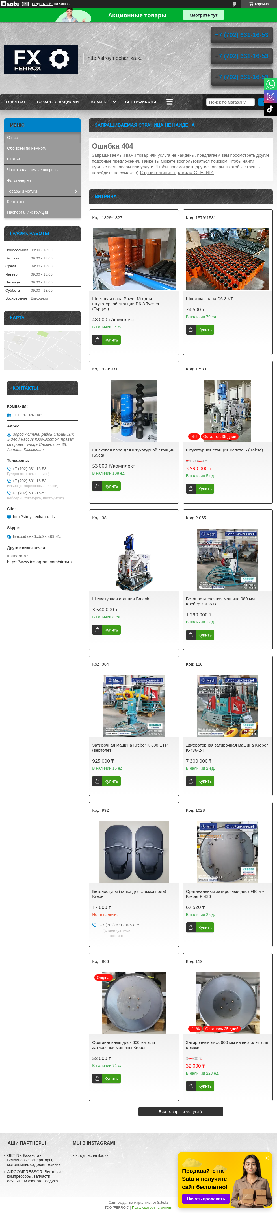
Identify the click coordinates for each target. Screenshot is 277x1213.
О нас (12, 137)
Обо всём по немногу (26, 148)
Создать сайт (42, 4)
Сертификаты (140, 102)
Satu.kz (162, 1203)
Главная (15, 102)
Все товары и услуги (179, 1111)
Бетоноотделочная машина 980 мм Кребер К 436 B (220, 601)
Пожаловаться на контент (152, 1208)
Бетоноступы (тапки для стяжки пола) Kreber (129, 894)
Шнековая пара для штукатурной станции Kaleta (133, 452)
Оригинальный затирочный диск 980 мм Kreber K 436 (225, 894)
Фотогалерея (19, 180)
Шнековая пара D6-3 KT (209, 298)
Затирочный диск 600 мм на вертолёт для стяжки (227, 1045)
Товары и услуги (22, 191)
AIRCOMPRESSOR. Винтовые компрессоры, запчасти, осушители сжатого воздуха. (34, 1176)
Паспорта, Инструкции (27, 212)
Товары (98, 102)
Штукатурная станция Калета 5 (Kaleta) (224, 450)
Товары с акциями (57, 102)
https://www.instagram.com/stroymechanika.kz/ (42, 561)
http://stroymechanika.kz (34, 516)
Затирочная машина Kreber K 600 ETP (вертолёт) (130, 747)
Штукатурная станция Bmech (120, 598)
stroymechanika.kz (92, 1155)
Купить (111, 339)
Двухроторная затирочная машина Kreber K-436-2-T (227, 747)
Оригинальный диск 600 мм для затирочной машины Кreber (123, 1045)
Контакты (15, 201)
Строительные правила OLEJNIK (177, 172)
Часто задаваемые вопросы (33, 169)
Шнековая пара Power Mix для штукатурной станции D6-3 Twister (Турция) (125, 303)
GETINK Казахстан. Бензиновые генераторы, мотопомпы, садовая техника (33, 1160)
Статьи (13, 159)
